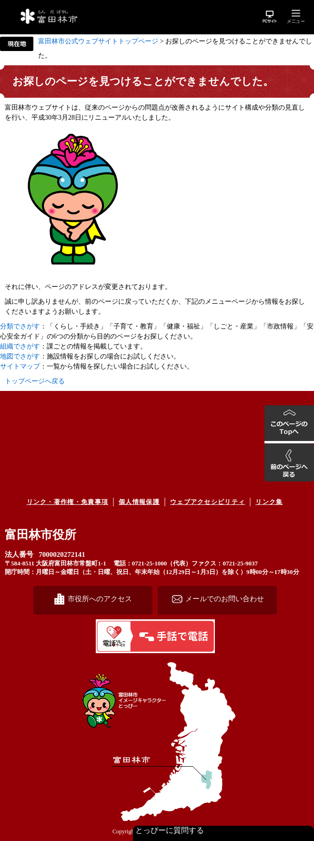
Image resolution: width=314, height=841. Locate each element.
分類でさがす (20, 326)
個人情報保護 (139, 501)
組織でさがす (20, 346)
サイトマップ (20, 366)
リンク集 (269, 501)
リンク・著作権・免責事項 (68, 501)
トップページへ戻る (35, 381)
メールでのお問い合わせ (224, 599)
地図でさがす (20, 356)
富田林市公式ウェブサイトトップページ (98, 41)
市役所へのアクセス (100, 599)
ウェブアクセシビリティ (207, 501)
